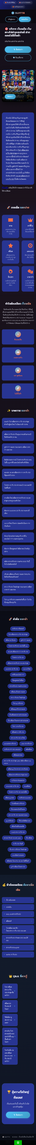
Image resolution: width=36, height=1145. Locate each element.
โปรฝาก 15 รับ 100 (18, 657)
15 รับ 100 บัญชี (18, 844)
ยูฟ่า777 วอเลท (25, 640)
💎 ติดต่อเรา (18, 49)
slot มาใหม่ (26, 669)
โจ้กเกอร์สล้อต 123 (24, 821)
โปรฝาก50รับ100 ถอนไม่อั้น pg (18, 646)
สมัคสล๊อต (29, 749)
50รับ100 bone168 (25, 798)
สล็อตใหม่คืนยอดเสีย (18, 826)
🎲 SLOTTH (18, 13)
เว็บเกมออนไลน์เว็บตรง (18, 809)
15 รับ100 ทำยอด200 (18, 780)
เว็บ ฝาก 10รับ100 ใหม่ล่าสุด (18, 849)
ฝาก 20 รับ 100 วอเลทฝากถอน (18, 815)
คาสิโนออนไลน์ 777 (18, 675)
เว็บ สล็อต (29, 838)
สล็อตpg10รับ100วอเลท (18, 709)
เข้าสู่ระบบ (11, 19)
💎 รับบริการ (18, 58)
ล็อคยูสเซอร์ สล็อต (18, 680)
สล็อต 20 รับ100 (11, 640)
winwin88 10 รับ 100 (12, 786)
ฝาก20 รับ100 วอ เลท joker (12, 838)
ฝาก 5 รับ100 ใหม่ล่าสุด (18, 698)
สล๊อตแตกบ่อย (18, 755)
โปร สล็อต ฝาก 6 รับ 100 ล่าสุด (18, 634)
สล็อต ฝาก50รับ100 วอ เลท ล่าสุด (18, 663)
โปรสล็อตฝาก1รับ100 (18, 803)
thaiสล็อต (27, 786)
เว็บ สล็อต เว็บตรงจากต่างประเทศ (18, 721)
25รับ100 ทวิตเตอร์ (18, 629)
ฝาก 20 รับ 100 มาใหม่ (18, 738)
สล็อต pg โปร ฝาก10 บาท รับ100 (18, 769)
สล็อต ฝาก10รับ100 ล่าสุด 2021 (18, 775)
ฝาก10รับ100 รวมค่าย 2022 (18, 686)
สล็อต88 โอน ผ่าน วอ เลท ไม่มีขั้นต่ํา (18, 861)
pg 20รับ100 (10, 821)
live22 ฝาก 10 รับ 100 (18, 832)
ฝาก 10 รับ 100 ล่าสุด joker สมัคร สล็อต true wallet (17, 762)
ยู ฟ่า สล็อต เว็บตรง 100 (18, 867)
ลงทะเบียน (25, 19)
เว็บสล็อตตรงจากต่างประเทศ (18, 715)
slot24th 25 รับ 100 (12, 669)
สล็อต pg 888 (9, 798)
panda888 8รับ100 (10, 744)
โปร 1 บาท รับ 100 (18, 726)
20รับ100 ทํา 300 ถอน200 (12, 749)
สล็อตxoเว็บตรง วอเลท (18, 692)
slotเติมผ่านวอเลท (18, 855)
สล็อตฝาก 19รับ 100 (18, 732)
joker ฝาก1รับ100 (26, 744)
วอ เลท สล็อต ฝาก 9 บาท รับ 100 (18, 652)
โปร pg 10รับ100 (18, 703)
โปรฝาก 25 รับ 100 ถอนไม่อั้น (18, 792)
